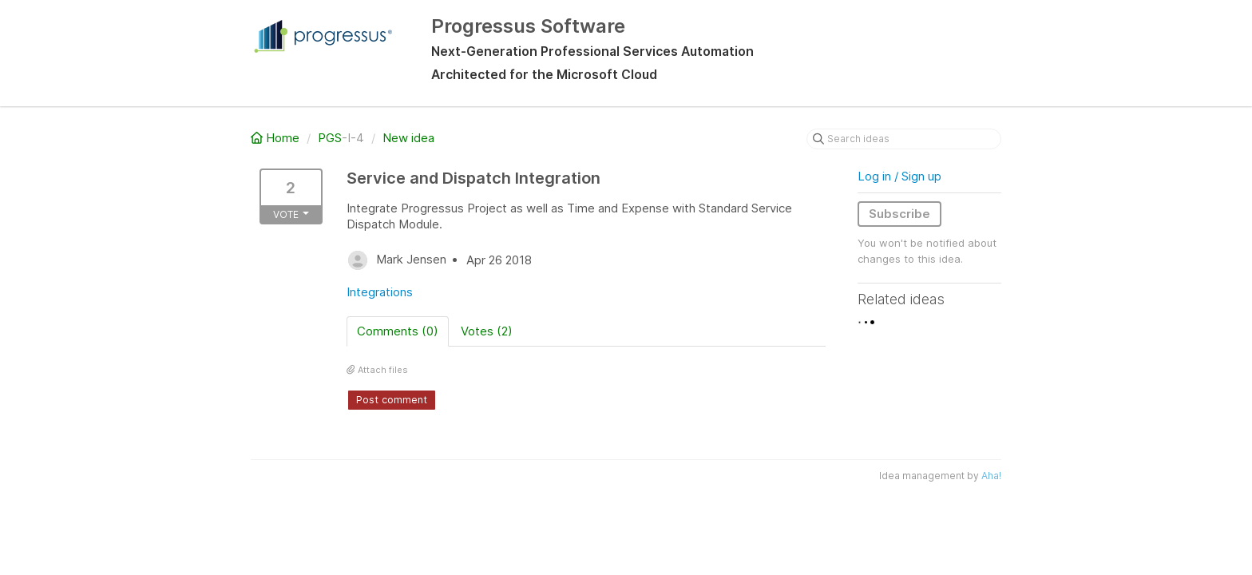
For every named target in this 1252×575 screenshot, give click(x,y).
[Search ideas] (903, 139)
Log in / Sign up (899, 176)
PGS (330, 137)
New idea (408, 137)
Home (277, 137)
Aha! (991, 476)
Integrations (380, 291)
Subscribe (899, 213)
